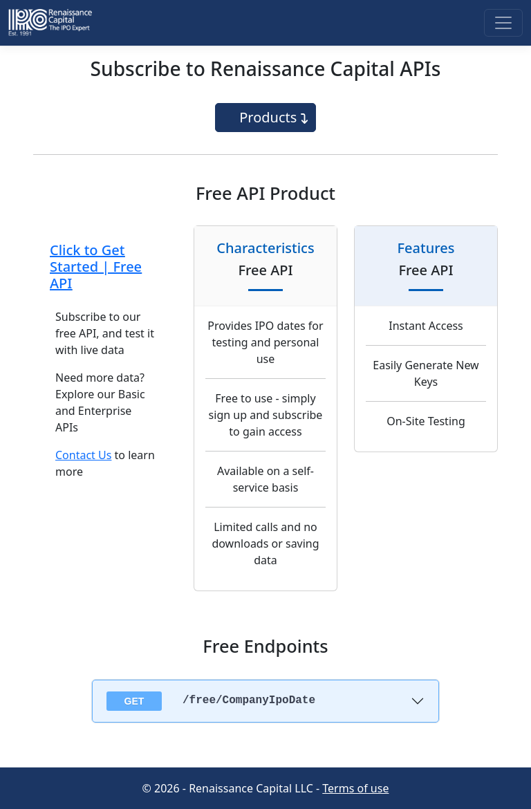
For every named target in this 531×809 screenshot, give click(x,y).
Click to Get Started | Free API (96, 266)
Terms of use (355, 788)
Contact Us (83, 455)
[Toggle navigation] (503, 23)
